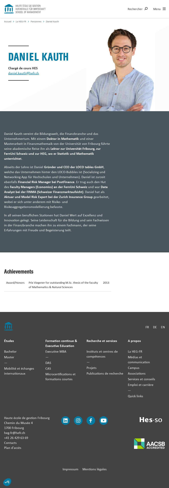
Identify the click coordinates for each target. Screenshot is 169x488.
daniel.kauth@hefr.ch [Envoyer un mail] (23, 73)
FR (147, 327)
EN (163, 327)
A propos (134, 340)
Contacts (10, 442)
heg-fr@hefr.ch (14, 432)
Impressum (70, 469)
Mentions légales (94, 469)
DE (155, 327)
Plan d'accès (12, 447)
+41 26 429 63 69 (16, 437)
